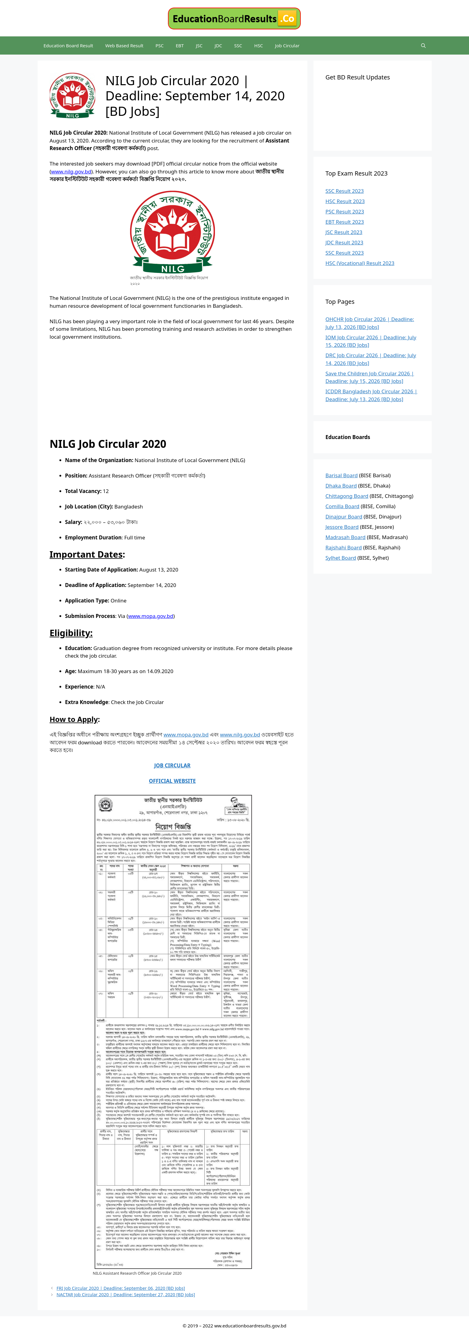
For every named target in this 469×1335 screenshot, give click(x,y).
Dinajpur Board (344, 516)
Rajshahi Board (344, 547)
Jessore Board (342, 526)
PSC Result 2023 (345, 211)
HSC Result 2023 (345, 201)
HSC (258, 45)
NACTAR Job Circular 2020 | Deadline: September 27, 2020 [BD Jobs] (126, 1294)
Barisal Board (342, 475)
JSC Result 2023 (344, 232)
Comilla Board (343, 506)
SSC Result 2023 (345, 190)
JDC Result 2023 (344, 242)
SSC (238, 45)
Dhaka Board (341, 485)
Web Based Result (124, 45)
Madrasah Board (346, 537)
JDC (218, 45)
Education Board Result (68, 45)
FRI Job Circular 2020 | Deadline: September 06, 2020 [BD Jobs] (121, 1288)
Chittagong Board (347, 495)
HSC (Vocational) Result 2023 (360, 263)
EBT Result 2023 (345, 221)
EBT (180, 45)
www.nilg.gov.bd (240, 734)
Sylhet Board (341, 557)
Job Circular (287, 45)
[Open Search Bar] (423, 45)
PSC (160, 45)
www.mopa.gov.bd (186, 734)
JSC (199, 45)
